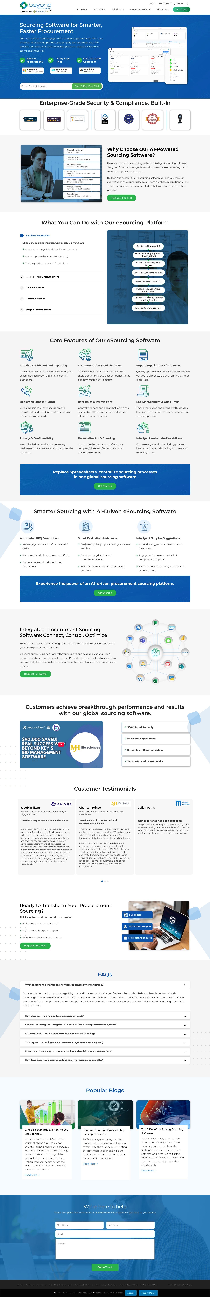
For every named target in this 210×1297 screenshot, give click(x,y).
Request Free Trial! (35, 945)
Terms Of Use (152, 1285)
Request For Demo (35, 674)
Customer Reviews (82, 1285)
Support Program (65, 1285)
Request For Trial (122, 198)
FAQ (54, 1285)
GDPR (134, 1285)
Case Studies (163, 3)
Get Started (105, 486)
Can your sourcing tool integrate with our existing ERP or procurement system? (70, 1024)
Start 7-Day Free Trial (87, 86)
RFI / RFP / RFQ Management (39, 277)
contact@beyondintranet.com (180, 1285)
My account (178, 3)
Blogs (151, 3)
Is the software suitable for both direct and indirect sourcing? (60, 1033)
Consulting (30, 1285)
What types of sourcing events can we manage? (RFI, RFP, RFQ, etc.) (64, 1042)
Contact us (112, 1285)
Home (20, 1285)
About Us (163, 9)
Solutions (118, 9)
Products (99, 9)
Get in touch (181, 9)
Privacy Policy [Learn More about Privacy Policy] (148, 1293)
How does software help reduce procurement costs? (54, 1016)
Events (47, 1285)
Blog (104, 1285)
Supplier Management (35, 310)
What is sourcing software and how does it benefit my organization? (64, 985)
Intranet (40, 1285)
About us (95, 1285)
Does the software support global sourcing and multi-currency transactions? (69, 1051)
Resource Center (140, 9)
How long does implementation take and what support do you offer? (64, 1060)
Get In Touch (105, 1267)
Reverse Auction (32, 288)
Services (81, 9)
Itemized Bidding (33, 299)
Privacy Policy (124, 1285)
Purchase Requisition (35, 235)
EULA (142, 1285)
